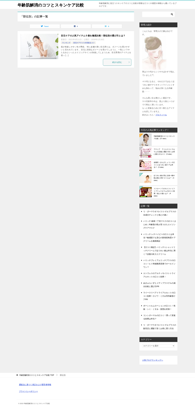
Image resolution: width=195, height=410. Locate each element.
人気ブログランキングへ (152, 360)
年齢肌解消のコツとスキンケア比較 (51, 5)
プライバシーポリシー (28, 391)
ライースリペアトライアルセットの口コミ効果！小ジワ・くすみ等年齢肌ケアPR (159, 296)
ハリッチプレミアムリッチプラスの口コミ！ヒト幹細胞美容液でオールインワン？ (159, 263)
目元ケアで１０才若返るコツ (84, 43)
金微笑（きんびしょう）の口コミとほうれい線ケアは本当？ (164, 164)
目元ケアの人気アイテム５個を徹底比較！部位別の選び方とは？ (93, 35)
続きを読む (121, 62)
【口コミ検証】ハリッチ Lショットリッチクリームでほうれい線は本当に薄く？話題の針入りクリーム (159, 250)
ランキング (66, 43)
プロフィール (161, 115)
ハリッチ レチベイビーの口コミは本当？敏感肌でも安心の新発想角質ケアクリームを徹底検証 (159, 237)
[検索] (158, 14)
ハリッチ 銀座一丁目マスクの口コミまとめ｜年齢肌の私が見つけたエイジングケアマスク (159, 224)
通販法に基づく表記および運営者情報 (35, 384)
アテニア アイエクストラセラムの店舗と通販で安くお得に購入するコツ (164, 151)
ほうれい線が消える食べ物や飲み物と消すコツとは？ (164, 178)
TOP (36, 375)
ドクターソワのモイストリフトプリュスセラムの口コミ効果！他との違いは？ (164, 192)
